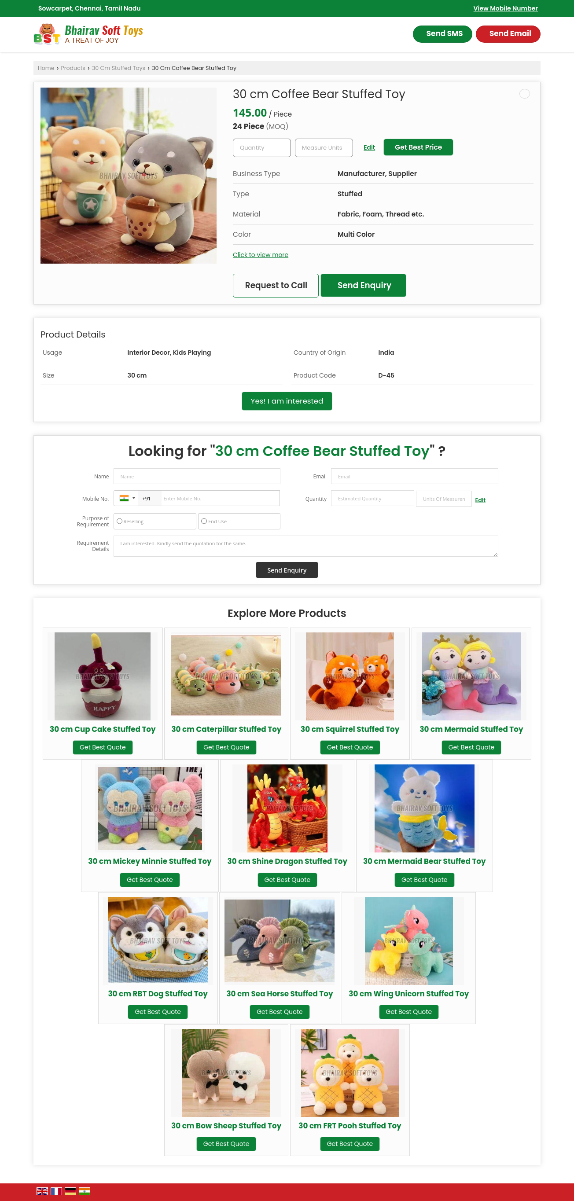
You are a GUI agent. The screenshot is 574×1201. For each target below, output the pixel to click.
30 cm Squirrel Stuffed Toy (350, 729)
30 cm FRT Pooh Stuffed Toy (349, 1125)
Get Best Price (418, 147)
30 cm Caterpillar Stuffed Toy (226, 729)
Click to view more (260, 254)
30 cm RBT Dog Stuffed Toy (157, 993)
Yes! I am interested (287, 401)
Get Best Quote (103, 747)
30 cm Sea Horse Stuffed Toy (279, 993)
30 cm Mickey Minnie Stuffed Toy (149, 861)
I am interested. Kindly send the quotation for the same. (306, 546)
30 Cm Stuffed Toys (118, 68)
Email (320, 476)
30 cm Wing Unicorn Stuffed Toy (409, 993)
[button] (506, 8)
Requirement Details (93, 546)
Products (73, 68)
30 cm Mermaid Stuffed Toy (471, 729)
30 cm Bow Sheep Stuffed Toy (226, 1125)
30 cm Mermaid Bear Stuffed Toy (424, 861)
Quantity (316, 499)
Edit (369, 147)
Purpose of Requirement (93, 521)
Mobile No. (95, 499)
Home (46, 68)
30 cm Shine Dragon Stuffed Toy (287, 861)
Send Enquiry (364, 285)
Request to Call (276, 285)
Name (101, 476)
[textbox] (324, 148)
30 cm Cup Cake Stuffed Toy (103, 729)
